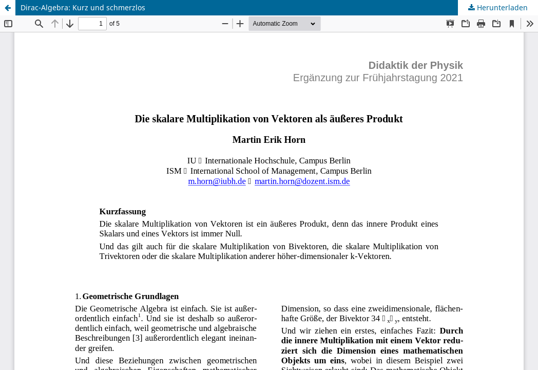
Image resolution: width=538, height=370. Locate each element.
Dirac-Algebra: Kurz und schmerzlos (83, 7)
